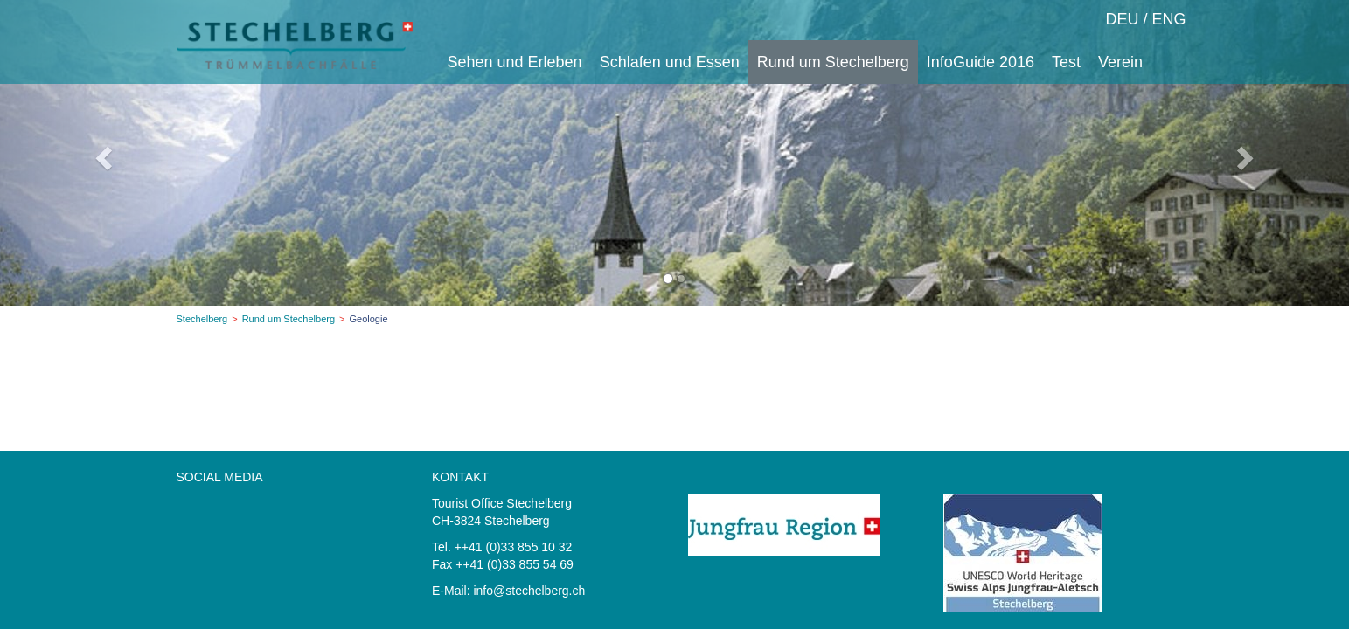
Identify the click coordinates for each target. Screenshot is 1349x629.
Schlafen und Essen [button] (670, 62)
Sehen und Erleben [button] (515, 62)
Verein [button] (1120, 62)
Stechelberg (202, 319)
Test (1066, 62)
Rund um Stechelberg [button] (833, 62)
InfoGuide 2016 (980, 62)
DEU (1121, 19)
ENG (1168, 19)
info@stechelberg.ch (529, 591)
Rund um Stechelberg (288, 319)
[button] (101, 153)
